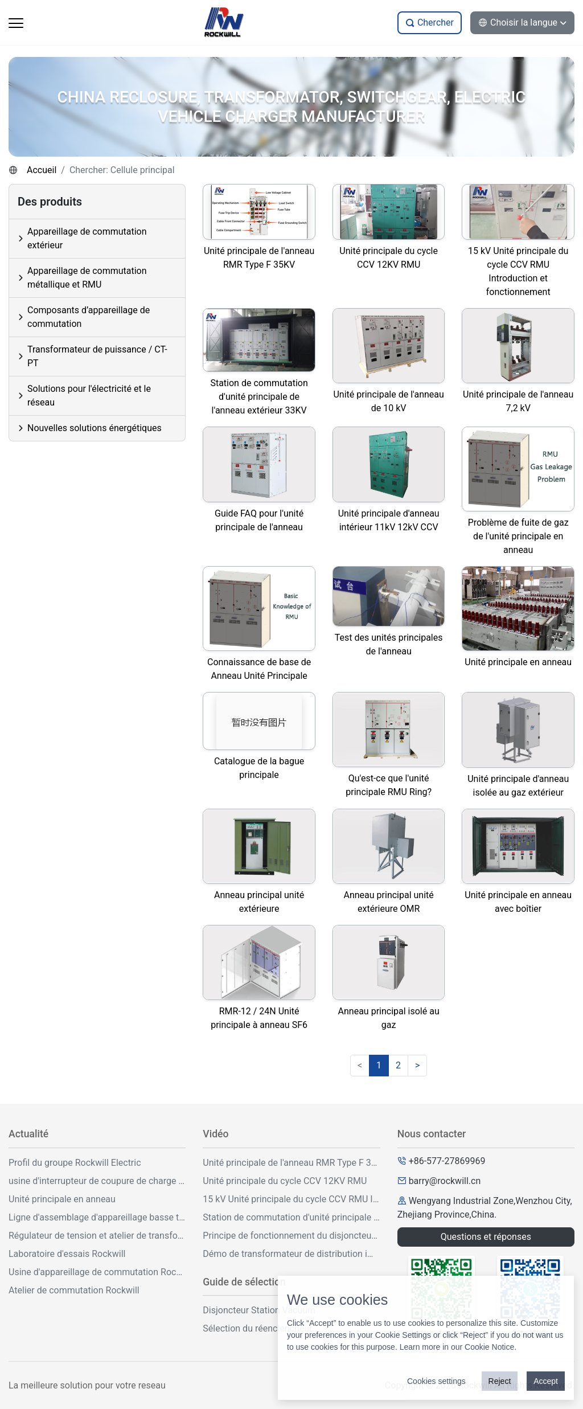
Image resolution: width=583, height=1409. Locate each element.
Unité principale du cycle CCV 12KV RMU (285, 1180)
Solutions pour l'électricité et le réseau (89, 395)
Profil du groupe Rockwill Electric (75, 1162)
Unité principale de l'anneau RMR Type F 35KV (291, 1162)
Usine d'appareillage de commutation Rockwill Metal (97, 1272)
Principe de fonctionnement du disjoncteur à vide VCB (291, 1235)
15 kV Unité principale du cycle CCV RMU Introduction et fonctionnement (291, 1199)
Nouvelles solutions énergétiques (94, 428)
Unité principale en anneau (62, 1199)
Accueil (41, 170)
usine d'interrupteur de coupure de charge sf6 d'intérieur (97, 1180)
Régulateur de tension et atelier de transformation (97, 1235)
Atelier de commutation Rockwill (74, 1290)
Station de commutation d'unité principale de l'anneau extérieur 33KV (291, 1217)
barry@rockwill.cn (445, 1180)
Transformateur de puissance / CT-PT (97, 356)
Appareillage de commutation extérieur (87, 238)
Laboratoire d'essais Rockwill (67, 1253)
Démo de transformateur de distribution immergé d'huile (291, 1253)
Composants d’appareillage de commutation (88, 317)
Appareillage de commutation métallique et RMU (87, 277)
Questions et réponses (486, 1236)
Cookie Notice (489, 1346)
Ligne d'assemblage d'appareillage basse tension (97, 1217)
